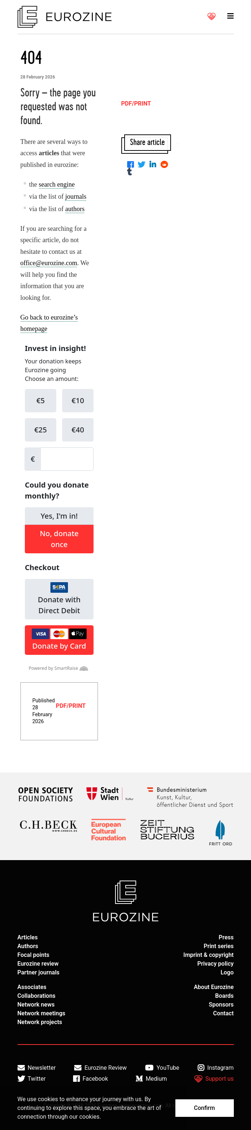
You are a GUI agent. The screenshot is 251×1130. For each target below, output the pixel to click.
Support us (214, 1079)
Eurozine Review (100, 1067)
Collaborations (37, 995)
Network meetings (41, 1013)
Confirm (204, 1107)
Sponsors (221, 1004)
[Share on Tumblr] (131, 172)
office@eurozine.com (48, 263)
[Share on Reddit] (165, 165)
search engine (57, 184)
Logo (227, 972)
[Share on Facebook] (132, 165)
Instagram (215, 1067)
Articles (28, 937)
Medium (151, 1078)
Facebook (90, 1078)
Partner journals (39, 972)
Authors (28, 946)
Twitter (32, 1078)
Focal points (34, 954)
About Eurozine (213, 987)
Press (226, 937)
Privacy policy (215, 963)
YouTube (162, 1067)
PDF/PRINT (71, 705)
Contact (223, 1013)
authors (74, 209)
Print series (218, 946)
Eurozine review (38, 963)
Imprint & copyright (208, 954)
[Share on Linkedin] (154, 165)
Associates (32, 987)
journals (75, 196)
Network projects (40, 1022)
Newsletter (37, 1067)
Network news (36, 1004)
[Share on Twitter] (143, 165)
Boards (224, 995)
